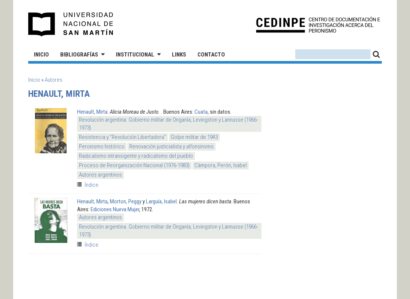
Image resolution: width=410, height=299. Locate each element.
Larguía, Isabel (161, 201)
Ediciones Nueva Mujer (115, 209)
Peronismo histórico (102, 146)
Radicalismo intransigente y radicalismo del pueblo (136, 156)
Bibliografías (79, 54)
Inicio (41, 54)
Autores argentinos (100, 174)
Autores (53, 79)
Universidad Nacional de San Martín (71, 24)
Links (179, 54)
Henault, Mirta (92, 111)
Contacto (211, 54)
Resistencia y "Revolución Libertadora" (122, 137)
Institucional (135, 54)
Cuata (201, 111)
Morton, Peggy (125, 201)
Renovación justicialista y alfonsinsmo (171, 146)
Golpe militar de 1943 (194, 137)
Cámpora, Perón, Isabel (220, 165)
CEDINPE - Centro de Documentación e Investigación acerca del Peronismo (318, 25)
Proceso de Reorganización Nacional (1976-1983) (134, 165)
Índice (92, 185)
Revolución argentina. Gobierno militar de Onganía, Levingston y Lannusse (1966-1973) (168, 123)
